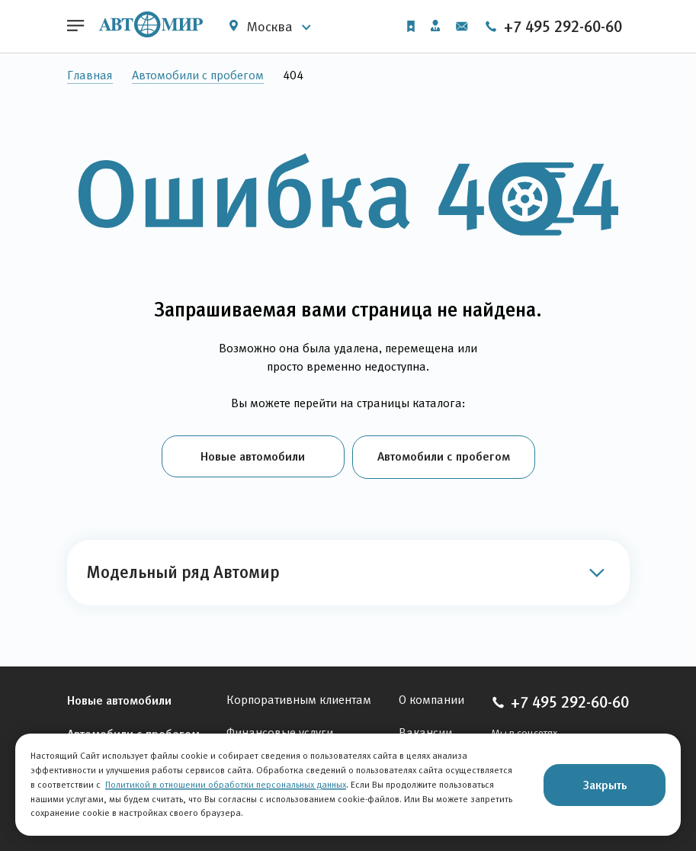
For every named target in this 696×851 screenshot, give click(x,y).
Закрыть (604, 785)
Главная (90, 75)
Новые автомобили (252, 456)
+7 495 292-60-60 (553, 26)
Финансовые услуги (279, 730)
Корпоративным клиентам (298, 698)
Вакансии (425, 730)
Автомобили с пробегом (198, 75)
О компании (431, 698)
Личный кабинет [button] (435, 25)
